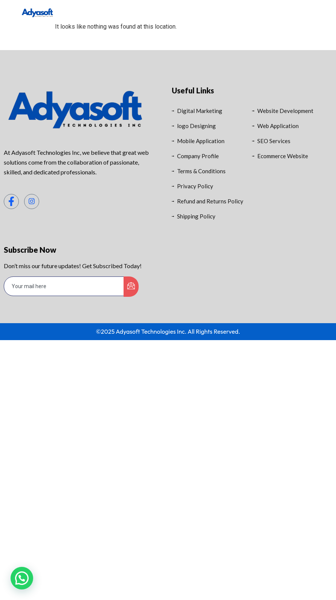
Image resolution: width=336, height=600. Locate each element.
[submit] (131, 286)
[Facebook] (11, 201)
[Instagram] (31, 201)
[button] (22, 578)
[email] (64, 286)
